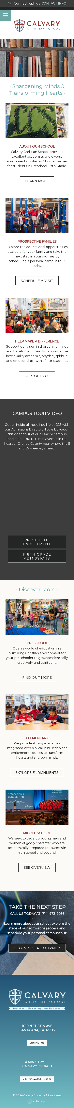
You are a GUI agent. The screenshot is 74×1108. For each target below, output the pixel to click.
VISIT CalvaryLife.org (37, 1079)
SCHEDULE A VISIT (37, 281)
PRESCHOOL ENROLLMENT (37, 542)
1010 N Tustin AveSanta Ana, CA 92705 (37, 1028)
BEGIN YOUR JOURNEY (37, 948)
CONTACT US (37, 1043)
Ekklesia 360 (37, 1102)
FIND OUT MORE (37, 677)
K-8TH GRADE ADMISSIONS (37, 556)
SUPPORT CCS (37, 376)
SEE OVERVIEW (37, 867)
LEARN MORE (37, 181)
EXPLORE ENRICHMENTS (37, 772)
